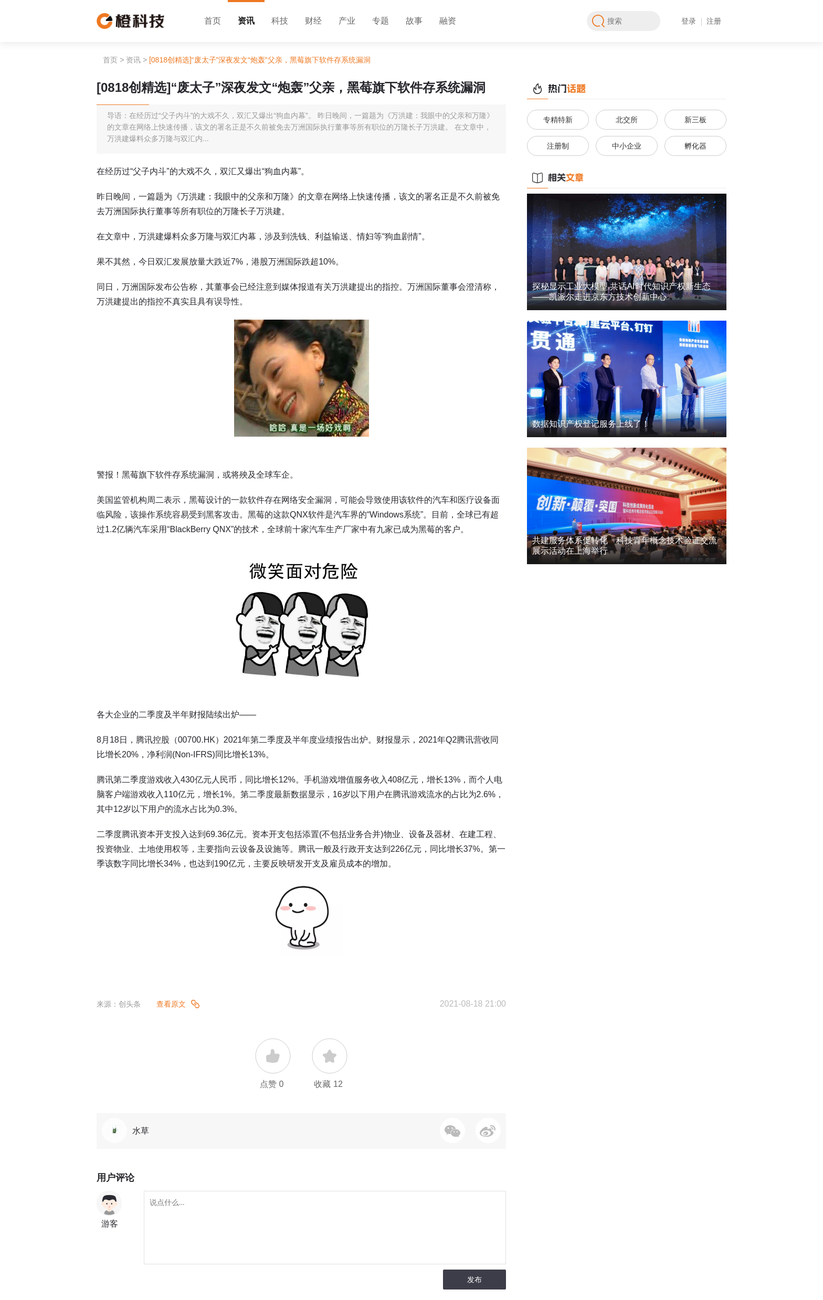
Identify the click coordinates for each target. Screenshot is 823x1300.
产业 (347, 20)
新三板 (695, 119)
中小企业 (626, 146)
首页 (212, 20)
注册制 (558, 146)
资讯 (246, 20)
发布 (474, 1279)
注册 (713, 21)
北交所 (627, 119)
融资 (447, 20)
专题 (380, 20)
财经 (313, 20)
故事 (414, 20)
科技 (279, 20)
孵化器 (695, 146)
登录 (688, 21)
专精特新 (558, 119)
